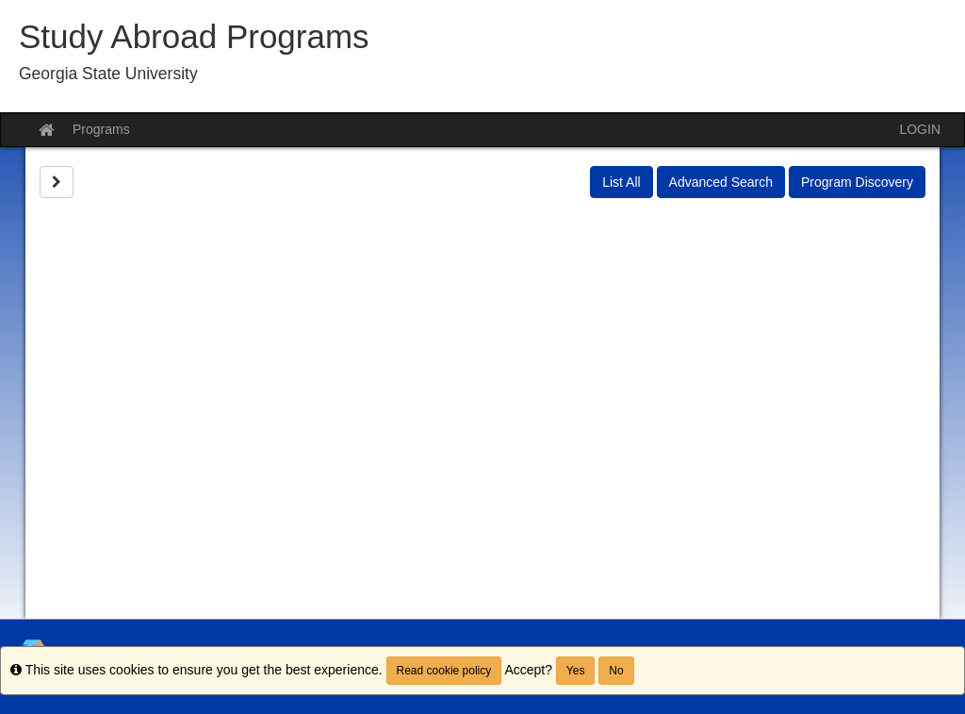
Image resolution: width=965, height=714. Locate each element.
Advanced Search (721, 182)
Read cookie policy (444, 670)
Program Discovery (857, 182)
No (616, 670)
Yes (575, 670)
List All (621, 182)
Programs (101, 129)
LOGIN (919, 129)
